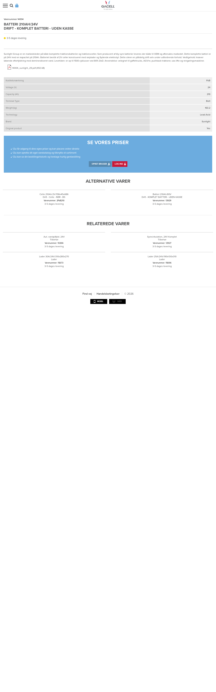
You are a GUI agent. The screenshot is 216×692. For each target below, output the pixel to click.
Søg (11, 5)
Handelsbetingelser (108, 676)
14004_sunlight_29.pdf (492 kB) (28, 221)
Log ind (119, 317)
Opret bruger (99, 317)
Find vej (87, 676)
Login (16, 5)
